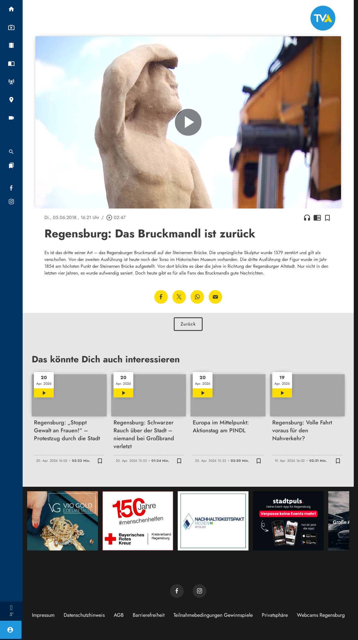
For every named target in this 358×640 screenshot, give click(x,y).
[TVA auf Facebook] (177, 591)
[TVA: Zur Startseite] (322, 18)
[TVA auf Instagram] (199, 591)
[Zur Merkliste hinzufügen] (327, 217)
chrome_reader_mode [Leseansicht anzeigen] (317, 218)
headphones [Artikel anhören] (307, 218)
